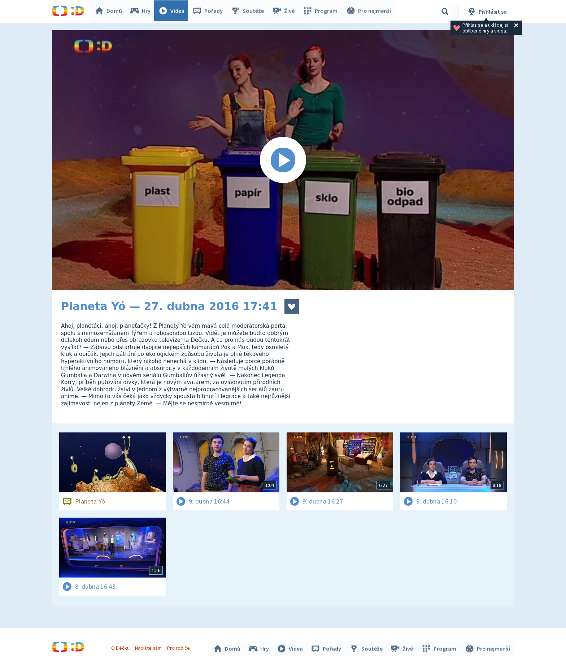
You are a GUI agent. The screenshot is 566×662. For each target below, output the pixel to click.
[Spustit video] (283, 160)
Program (321, 11)
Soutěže (249, 11)
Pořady (209, 11)
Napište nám (149, 647)
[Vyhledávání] (445, 11)
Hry (142, 11)
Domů (110, 11)
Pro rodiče (179, 647)
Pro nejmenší (369, 11)
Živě (284, 11)
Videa (173, 11)
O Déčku (121, 647)
